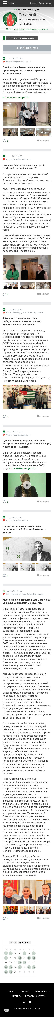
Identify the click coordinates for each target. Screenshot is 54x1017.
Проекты (16, 996)
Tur (24, 10)
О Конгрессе (11, 991)
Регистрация (45, 3)
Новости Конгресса (35, 996)
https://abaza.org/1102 (22, 468)
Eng (20, 10)
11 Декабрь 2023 (27, 48)
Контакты (26, 991)
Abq (34, 10)
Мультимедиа (42, 991)
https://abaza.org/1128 (16, 97)
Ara (39, 10)
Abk (29, 10)
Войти (33, 3)
